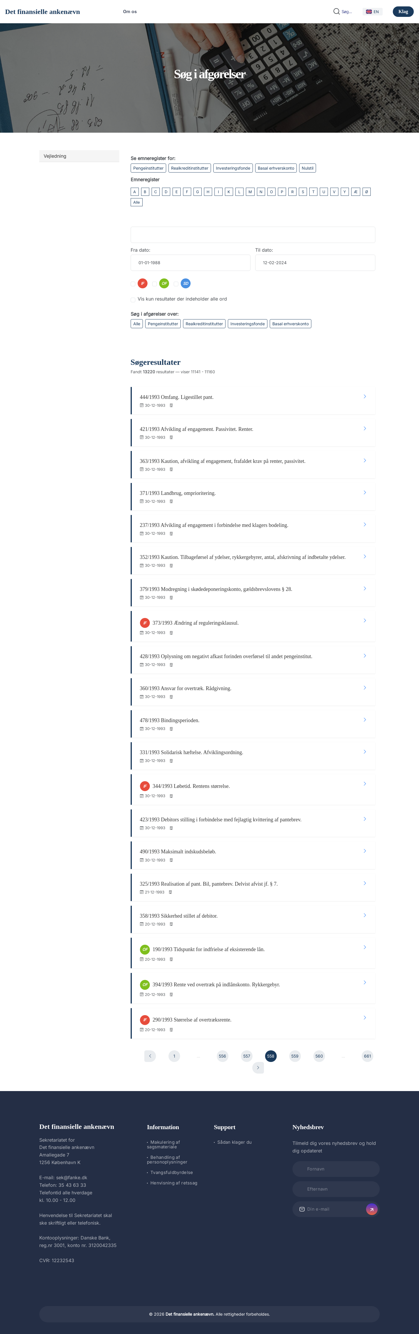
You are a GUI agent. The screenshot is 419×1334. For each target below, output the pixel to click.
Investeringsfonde (233, 168)
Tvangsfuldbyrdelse (171, 1172)
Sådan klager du (234, 1142)
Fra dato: (140, 250)
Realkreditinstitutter (189, 168)
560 (319, 1056)
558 (270, 1056)
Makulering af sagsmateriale (163, 1144)
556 (222, 1056)
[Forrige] (150, 1056)
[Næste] (258, 1068)
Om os (130, 11)
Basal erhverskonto (276, 168)
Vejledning (55, 156)
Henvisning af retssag (173, 1183)
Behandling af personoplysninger (167, 1159)
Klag (403, 11)
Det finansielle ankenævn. (190, 1314)
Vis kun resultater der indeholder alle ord (182, 298)
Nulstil (307, 168)
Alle (136, 202)
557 (246, 1056)
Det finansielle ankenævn (42, 11)
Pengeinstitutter (148, 168)
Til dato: (264, 250)
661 (367, 1056)
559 (295, 1056)
